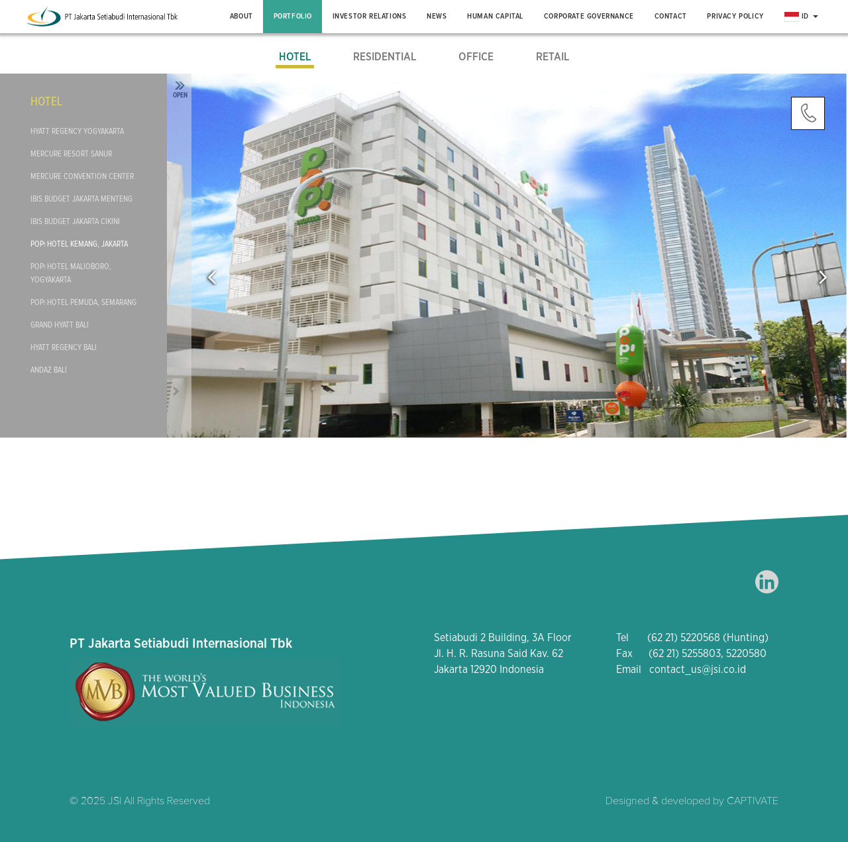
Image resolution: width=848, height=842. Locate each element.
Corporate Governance (589, 16)
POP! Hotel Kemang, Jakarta (79, 244)
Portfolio (293, 16)
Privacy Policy (735, 16)
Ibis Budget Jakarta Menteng (81, 199)
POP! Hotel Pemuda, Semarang (83, 302)
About (241, 16)
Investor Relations (370, 16)
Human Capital (495, 16)
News (437, 16)
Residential (384, 57)
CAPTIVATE (752, 801)
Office (476, 57)
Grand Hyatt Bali (59, 325)
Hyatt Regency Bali (63, 347)
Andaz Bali (48, 370)
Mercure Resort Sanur (71, 154)
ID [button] (801, 16)
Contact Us (808, 113)
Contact (671, 16)
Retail (552, 57)
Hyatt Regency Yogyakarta (77, 131)
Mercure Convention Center (82, 176)
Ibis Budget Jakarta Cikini (75, 221)
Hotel (295, 57)
